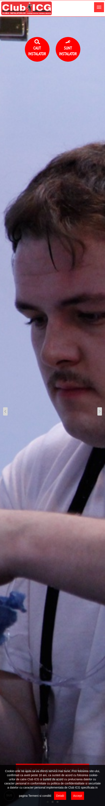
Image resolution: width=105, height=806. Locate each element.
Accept (77, 795)
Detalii (60, 795)
